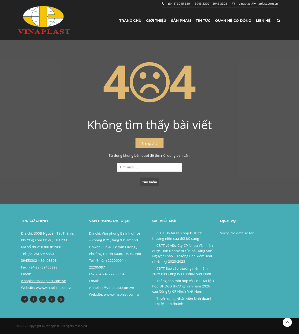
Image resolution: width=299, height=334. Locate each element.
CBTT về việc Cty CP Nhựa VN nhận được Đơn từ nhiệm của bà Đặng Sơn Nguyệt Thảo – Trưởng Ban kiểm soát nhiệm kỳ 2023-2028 (182, 253)
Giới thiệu (156, 20)
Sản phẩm (181, 20)
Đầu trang (287, 322)
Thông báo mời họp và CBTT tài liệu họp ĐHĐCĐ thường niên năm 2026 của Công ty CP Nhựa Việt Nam (183, 286)
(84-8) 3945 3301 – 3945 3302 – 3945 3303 (197, 3)
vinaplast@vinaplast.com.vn (258, 3)
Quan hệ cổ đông (233, 20)
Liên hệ (263, 20)
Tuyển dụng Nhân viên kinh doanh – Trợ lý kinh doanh (182, 301)
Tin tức (203, 20)
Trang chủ (130, 20)
